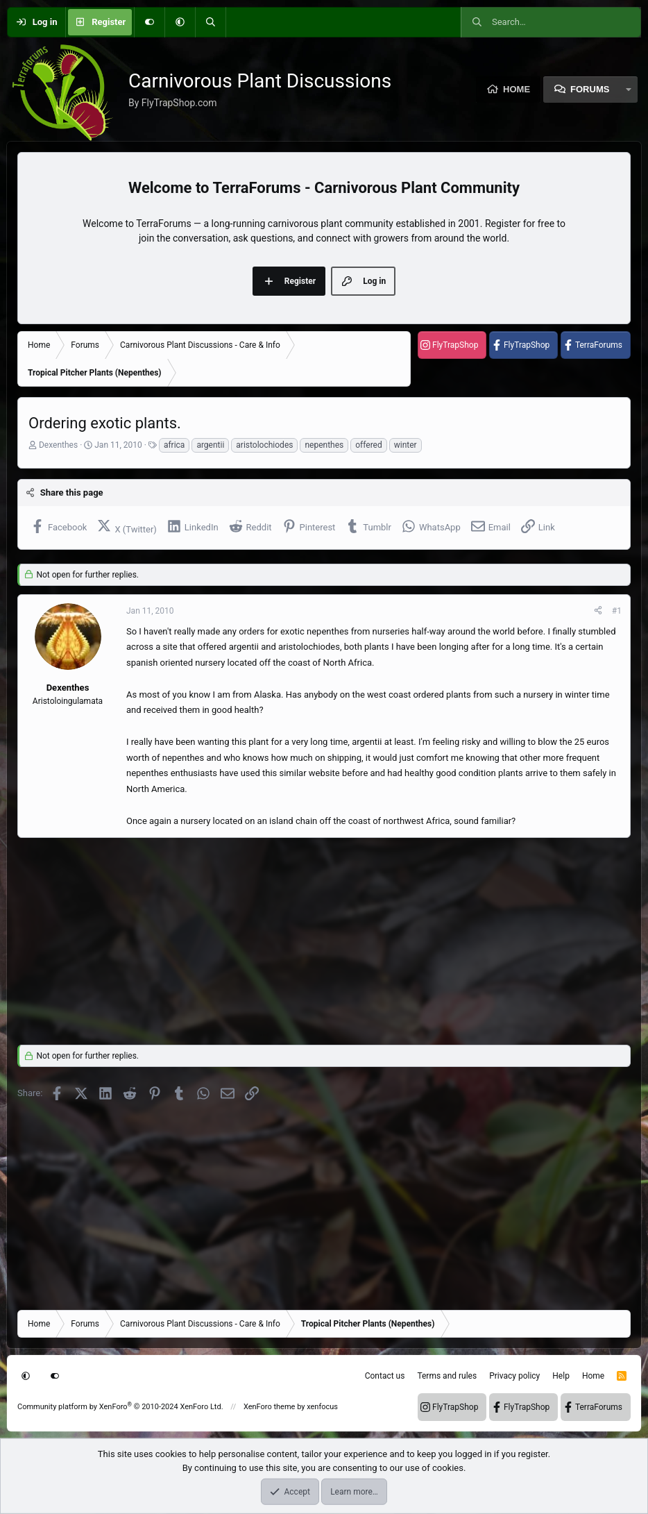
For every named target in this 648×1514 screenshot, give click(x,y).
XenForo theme (270, 1406)
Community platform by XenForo (120, 1406)
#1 (617, 611)
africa (174, 445)
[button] (179, 22)
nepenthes (324, 445)
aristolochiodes (264, 445)
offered (368, 445)
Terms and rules (447, 1376)
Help (561, 1376)
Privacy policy (514, 1376)
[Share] (598, 611)
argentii (210, 445)
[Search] (210, 22)
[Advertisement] (324, 937)
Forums (589, 89)
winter (405, 445)
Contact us (385, 1376)
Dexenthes (58, 445)
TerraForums (598, 345)
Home (516, 89)
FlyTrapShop (455, 345)
